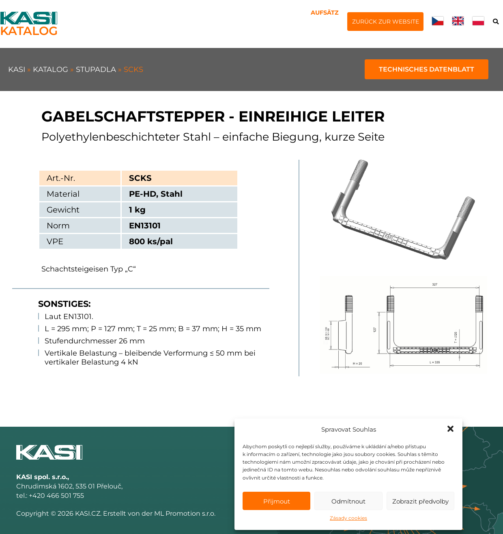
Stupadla (97, 69)
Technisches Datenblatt (426, 69)
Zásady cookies (348, 518)
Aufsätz (325, 12)
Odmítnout (348, 501)
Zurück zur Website (385, 21)
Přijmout (276, 501)
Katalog (51, 69)
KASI (17, 69)
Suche (495, 22)
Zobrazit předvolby (420, 501)
